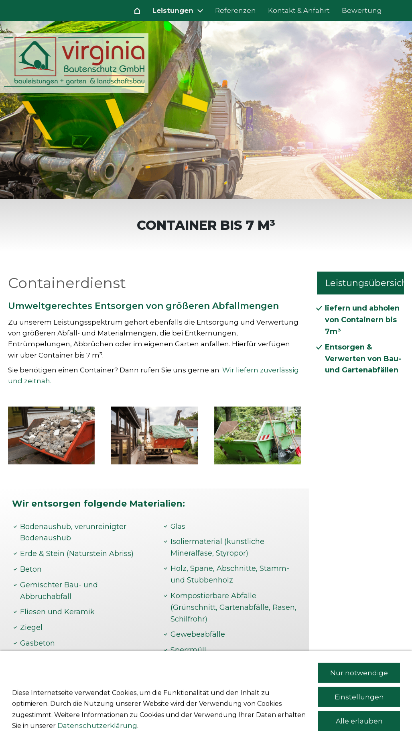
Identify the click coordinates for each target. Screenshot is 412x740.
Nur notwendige (359, 709)
